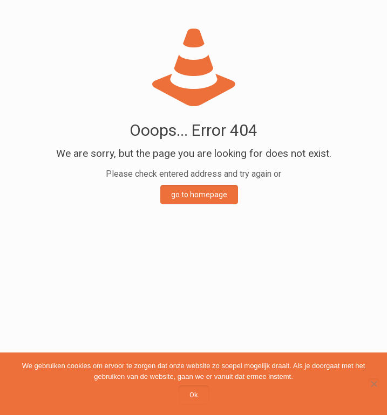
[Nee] (373, 383)
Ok (193, 395)
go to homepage (199, 194)
